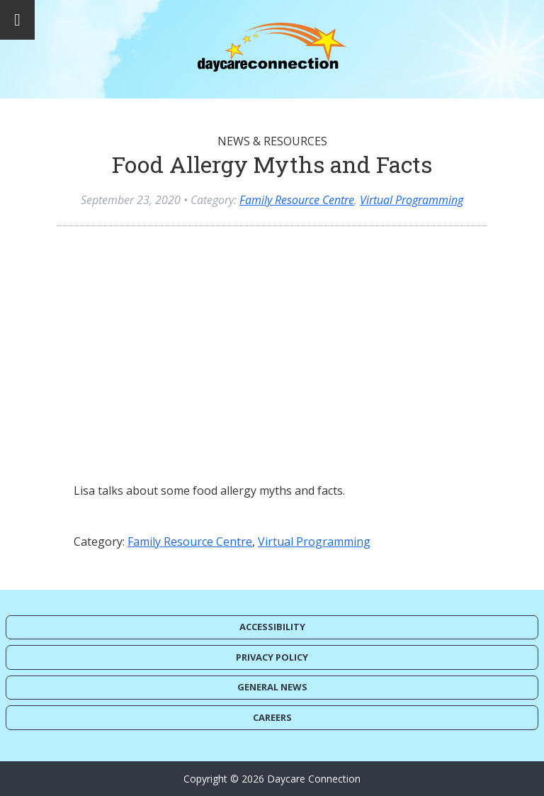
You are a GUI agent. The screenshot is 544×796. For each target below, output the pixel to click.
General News (272, 686)
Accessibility (272, 626)
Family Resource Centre (296, 200)
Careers (272, 717)
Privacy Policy (272, 657)
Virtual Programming (411, 200)
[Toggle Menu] (17, 20)
